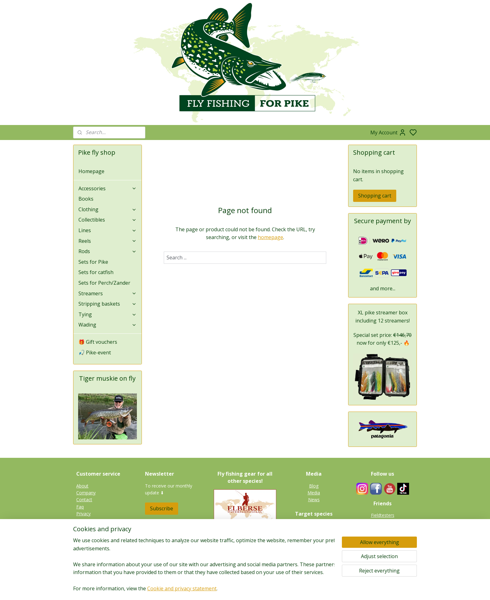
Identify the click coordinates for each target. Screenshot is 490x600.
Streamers (107, 293)
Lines (107, 230)
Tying (107, 314)
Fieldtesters (382, 515)
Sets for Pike (93, 261)
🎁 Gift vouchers (97, 341)
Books (85, 198)
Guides (382, 522)
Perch (314, 547)
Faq (80, 507)
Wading (107, 324)
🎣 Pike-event (94, 352)
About (82, 486)
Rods (107, 251)
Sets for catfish (95, 272)
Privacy (83, 514)
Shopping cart (374, 195)
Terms (82, 535)
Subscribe (161, 508)
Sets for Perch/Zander (104, 282)
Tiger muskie (314, 533)
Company (86, 493)
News (314, 499)
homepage (270, 237)
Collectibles (107, 219)
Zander (314, 539)
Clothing (107, 209)
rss (277, 588)
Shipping (84, 528)
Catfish (314, 554)
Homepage (91, 171)
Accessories (107, 188)
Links (386, 529)
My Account (388, 132)
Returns (84, 521)
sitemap (264, 588)
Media (314, 493)
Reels (107, 241)
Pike (314, 526)
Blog (313, 486)
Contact (84, 499)
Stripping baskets (107, 303)
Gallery (314, 560)
